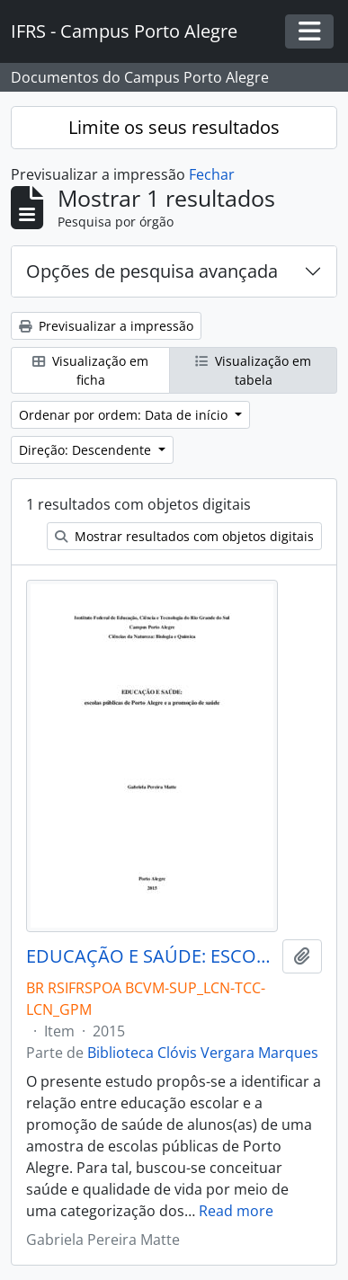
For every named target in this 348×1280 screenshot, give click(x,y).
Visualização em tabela (253, 370)
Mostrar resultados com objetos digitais (184, 536)
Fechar (212, 174)
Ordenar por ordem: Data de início (125, 414)
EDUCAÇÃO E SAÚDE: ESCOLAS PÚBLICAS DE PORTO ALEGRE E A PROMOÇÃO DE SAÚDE (150, 956)
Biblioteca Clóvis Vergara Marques (202, 1052)
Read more (236, 1211)
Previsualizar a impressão (106, 325)
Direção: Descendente (87, 449)
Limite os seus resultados (174, 127)
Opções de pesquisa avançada (152, 271)
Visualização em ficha (90, 370)
